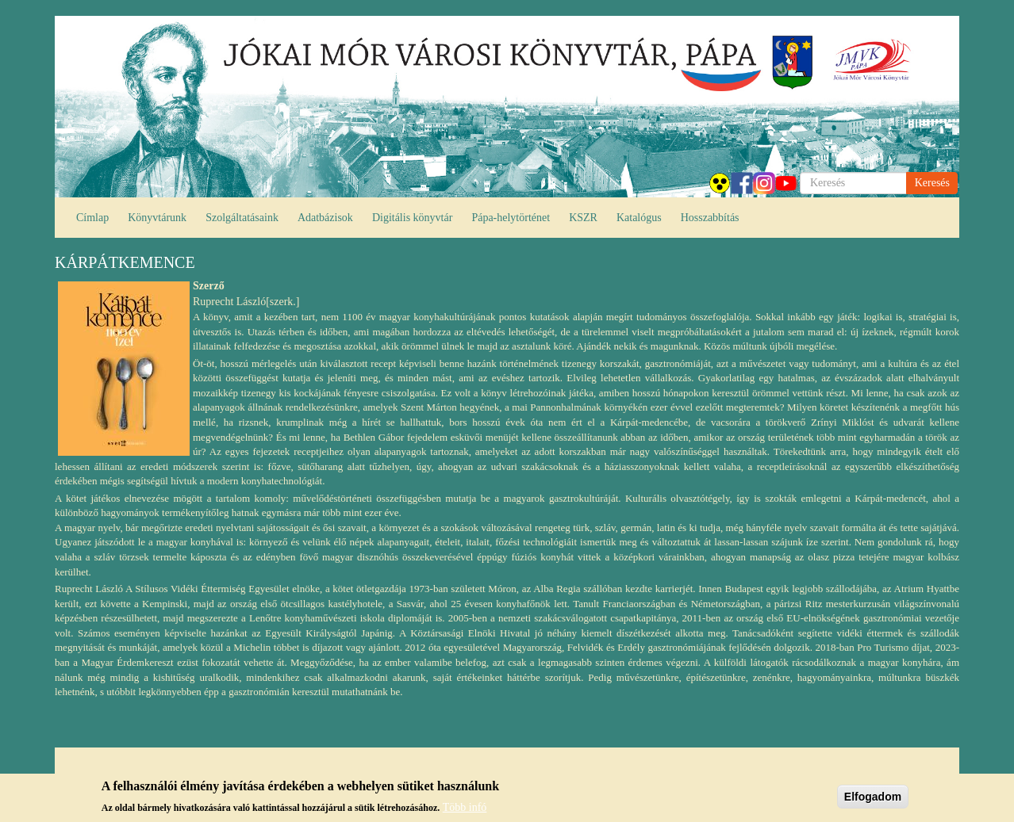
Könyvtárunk (157, 218)
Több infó (465, 810)
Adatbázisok (325, 218)
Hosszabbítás (710, 218)
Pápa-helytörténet (510, 218)
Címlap (92, 218)
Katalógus (639, 218)
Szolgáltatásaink (241, 218)
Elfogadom (872, 799)
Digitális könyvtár (412, 218)
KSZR (583, 218)
